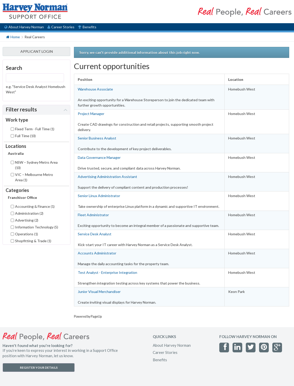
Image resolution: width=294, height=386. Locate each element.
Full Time (25, 136)
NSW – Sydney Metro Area (36, 165)
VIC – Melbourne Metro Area (34, 177)
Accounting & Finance (35, 206)
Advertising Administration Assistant (107, 176)
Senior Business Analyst (97, 138)
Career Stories (60, 27)
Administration (29, 213)
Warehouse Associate (95, 89)
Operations (26, 234)
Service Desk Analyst (94, 234)
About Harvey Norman (24, 27)
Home (13, 36)
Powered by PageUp (88, 316)
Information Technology (36, 227)
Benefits (87, 27)
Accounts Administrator (97, 253)
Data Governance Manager (99, 157)
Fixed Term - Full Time (34, 129)
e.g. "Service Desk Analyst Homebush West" (35, 89)
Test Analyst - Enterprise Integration (107, 272)
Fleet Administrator (93, 215)
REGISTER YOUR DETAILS (39, 367)
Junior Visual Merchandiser (99, 291)
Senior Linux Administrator (99, 196)
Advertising (26, 220)
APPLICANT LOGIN (36, 51)
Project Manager (91, 113)
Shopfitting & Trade (33, 241)
